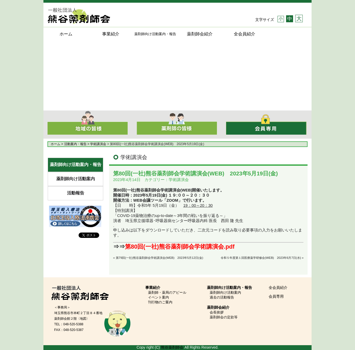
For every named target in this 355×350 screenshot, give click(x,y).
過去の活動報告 (222, 297)
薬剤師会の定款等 (224, 317)
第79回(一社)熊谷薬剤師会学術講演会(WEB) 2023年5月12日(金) (159, 257)
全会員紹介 (244, 34)
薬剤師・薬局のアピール (167, 292)
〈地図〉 (83, 318)
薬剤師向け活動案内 (75, 178)
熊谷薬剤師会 (172, 347)
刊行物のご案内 (160, 302)
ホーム (66, 34)
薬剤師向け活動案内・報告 (75, 164)
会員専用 (276, 296)
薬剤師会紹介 (200, 34)
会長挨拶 (217, 312)
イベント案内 (158, 297)
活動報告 (75, 193)
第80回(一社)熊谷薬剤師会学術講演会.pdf (180, 246)
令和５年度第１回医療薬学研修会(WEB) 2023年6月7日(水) (261, 257)
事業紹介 (110, 34)
